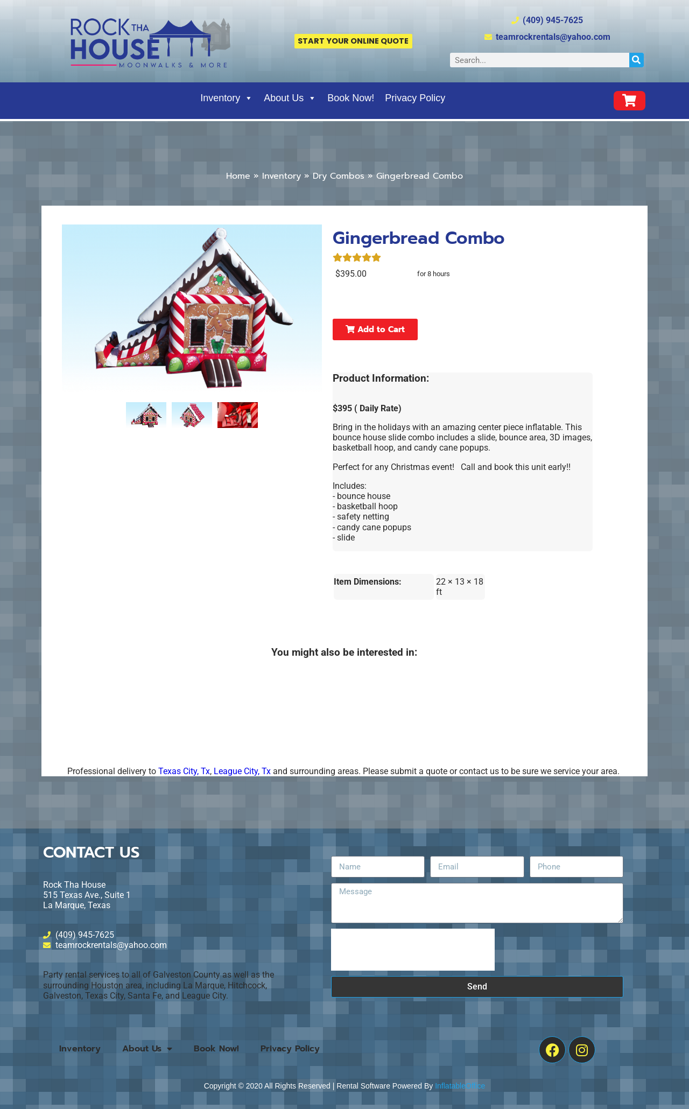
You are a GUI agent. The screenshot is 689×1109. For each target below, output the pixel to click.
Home (238, 176)
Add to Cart (375, 329)
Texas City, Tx (184, 771)
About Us (290, 98)
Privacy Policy (415, 98)
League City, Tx (242, 771)
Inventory (226, 98)
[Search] (636, 60)
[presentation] (413, 950)
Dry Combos (338, 176)
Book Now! (350, 98)
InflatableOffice (460, 1086)
